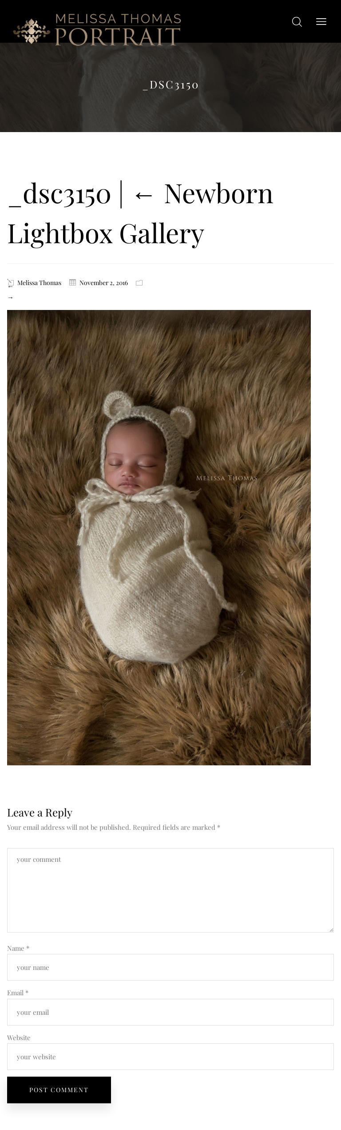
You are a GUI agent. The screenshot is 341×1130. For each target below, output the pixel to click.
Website (19, 1037)
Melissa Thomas (39, 282)
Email (17, 992)
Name (18, 948)
